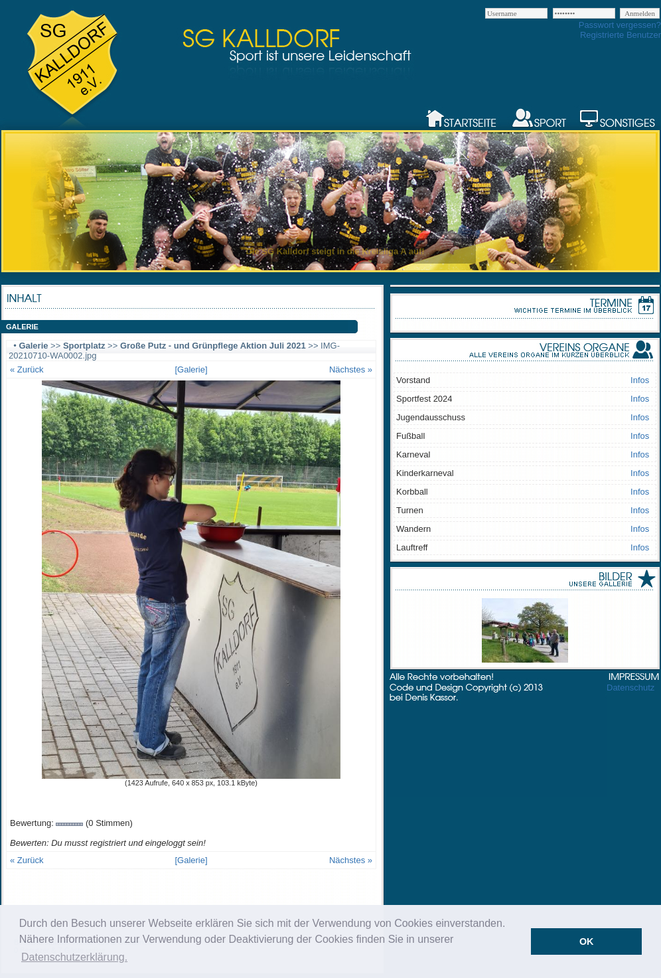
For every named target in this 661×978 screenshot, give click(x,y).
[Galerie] (191, 369)
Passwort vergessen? (620, 25)
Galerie (33, 346)
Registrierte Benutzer (620, 35)
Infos (639, 380)
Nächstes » (350, 369)
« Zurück (27, 369)
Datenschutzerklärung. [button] (74, 957)
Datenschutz (630, 688)
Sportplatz (84, 346)
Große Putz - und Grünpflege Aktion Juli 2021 (213, 346)
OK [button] (586, 941)
